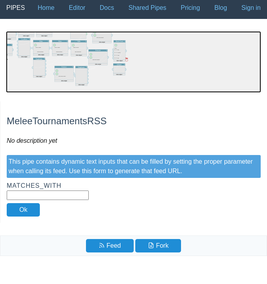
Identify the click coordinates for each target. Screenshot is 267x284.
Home (45, 7)
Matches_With (48, 191)
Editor (77, 7)
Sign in (251, 7)
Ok (23, 209)
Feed (110, 245)
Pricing (190, 7)
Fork (158, 245)
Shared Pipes (147, 7)
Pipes (15, 7)
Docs (107, 7)
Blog (221, 7)
